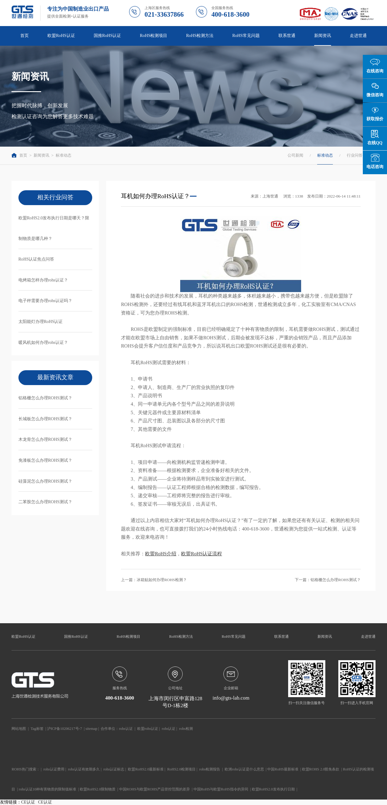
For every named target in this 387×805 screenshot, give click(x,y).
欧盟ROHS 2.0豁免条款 (321, 769)
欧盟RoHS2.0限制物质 (97, 789)
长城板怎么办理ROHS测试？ (45, 418)
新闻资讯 (322, 35)
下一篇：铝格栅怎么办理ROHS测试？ (328, 579)
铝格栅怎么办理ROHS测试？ (45, 397)
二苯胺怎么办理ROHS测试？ (45, 501)
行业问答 (355, 155)
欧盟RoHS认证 (61, 35)
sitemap (91, 729)
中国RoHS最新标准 (282, 769)
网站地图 (18, 729)
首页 (24, 35)
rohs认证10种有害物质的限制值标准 (47, 789)
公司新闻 (295, 155)
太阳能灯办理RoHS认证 (40, 321)
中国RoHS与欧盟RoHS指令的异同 (221, 789)
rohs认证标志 (113, 769)
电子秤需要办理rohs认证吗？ (45, 300)
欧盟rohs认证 (147, 729)
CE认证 (28, 802)
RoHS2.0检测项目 (181, 769)
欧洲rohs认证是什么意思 (244, 769)
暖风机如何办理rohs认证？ (43, 342)
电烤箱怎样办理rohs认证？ (43, 280)
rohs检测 (186, 729)
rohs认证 (125, 729)
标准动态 (63, 155)
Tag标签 (37, 729)
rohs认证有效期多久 (84, 769)
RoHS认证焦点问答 (36, 259)
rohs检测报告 (209, 769)
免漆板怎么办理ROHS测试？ (45, 460)
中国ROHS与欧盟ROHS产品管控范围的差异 (154, 789)
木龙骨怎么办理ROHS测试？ (45, 439)
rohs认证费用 (53, 769)
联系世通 (286, 35)
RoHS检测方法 (199, 35)
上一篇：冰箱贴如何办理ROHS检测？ (154, 579)
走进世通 (358, 35)
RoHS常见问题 (246, 35)
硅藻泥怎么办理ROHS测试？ (45, 481)
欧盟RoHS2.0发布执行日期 (273, 789)
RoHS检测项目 (153, 35)
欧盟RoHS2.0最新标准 (146, 769)
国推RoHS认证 (107, 35)
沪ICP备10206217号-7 (64, 729)
